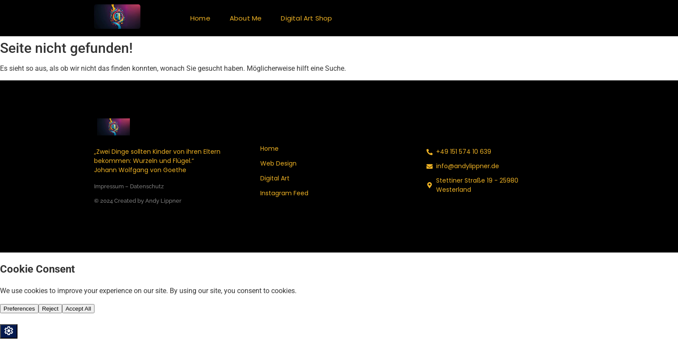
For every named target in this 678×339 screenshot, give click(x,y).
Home (200, 18)
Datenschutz (147, 186)
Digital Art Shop (306, 18)
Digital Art (275, 178)
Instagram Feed (284, 193)
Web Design (278, 163)
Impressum (109, 186)
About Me (246, 18)
